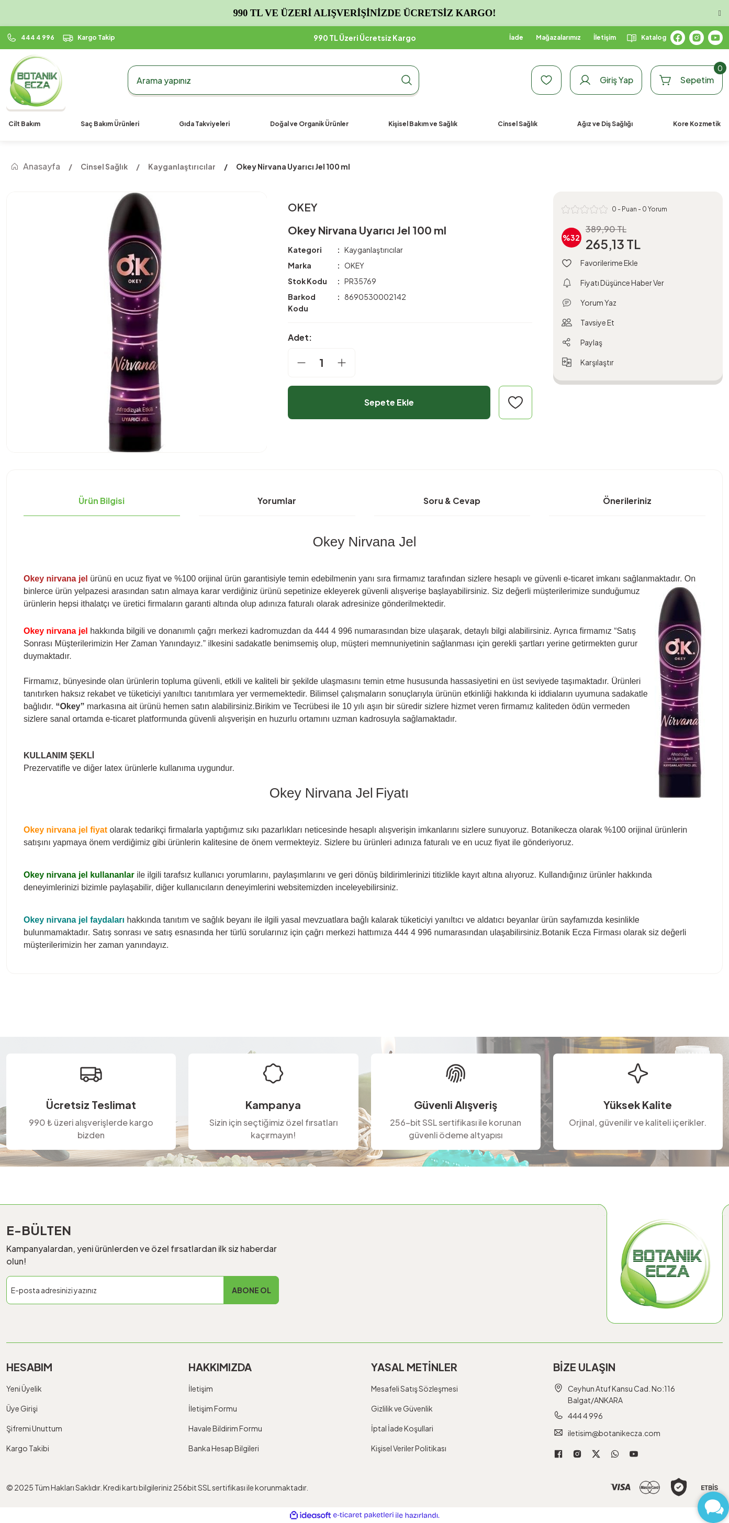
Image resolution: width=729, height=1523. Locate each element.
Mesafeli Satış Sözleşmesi (414, 1388)
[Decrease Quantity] (297, 362)
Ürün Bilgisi (101, 500)
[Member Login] (606, 80)
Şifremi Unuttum (34, 1428)
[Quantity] (321, 362)
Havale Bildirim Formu (225, 1428)
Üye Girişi (22, 1408)
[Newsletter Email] (142, 1290)
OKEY (354, 265)
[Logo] (35, 80)
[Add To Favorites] (515, 402)
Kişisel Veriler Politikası (408, 1448)
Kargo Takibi (27, 1448)
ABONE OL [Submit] (251, 1290)
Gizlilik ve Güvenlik (402, 1408)
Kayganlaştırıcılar (373, 249)
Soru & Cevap (451, 500)
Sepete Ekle (389, 402)
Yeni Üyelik (24, 1388)
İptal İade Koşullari (402, 1428)
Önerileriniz (627, 500)
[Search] (273, 80)
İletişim (200, 1388)
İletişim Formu (212, 1408)
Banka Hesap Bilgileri (223, 1448)
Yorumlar (276, 500)
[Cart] (687, 80)
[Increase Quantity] (346, 362)
